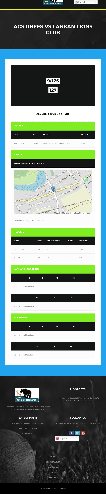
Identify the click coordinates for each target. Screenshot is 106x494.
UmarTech (53, 478)
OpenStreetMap (76, 213)
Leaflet (57, 213)
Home (53, 457)
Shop (53, 472)
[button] (53, 189)
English (61, 438)
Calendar (53, 467)
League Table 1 (53, 462)
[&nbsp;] (19, 278)
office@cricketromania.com (83, 401)
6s (74, 278)
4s (57, 278)
